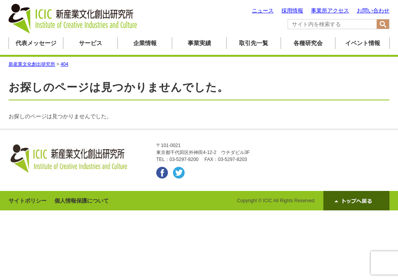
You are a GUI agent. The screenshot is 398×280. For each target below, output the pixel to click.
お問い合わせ (373, 10)
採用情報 (292, 10)
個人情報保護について (81, 201)
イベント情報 (362, 43)
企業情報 (145, 43)
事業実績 (199, 43)
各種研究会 (308, 43)
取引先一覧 (253, 43)
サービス (90, 43)
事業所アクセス (330, 10)
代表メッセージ (36, 43)
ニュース (263, 10)
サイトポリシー (28, 201)
